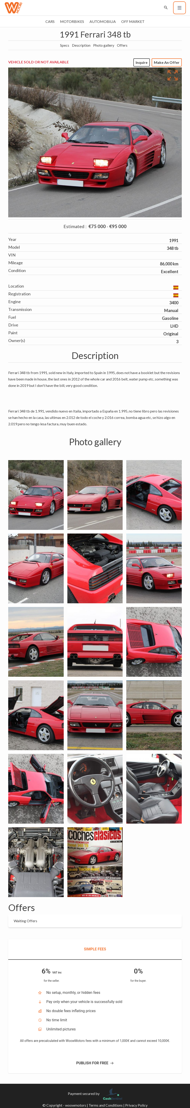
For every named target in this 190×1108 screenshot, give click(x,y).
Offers (122, 45)
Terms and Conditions (106, 1105)
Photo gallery (103, 45)
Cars (50, 21)
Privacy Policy (136, 1105)
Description (81, 45)
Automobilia (103, 21)
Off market (133, 21)
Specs (64, 45)
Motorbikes (72, 21)
